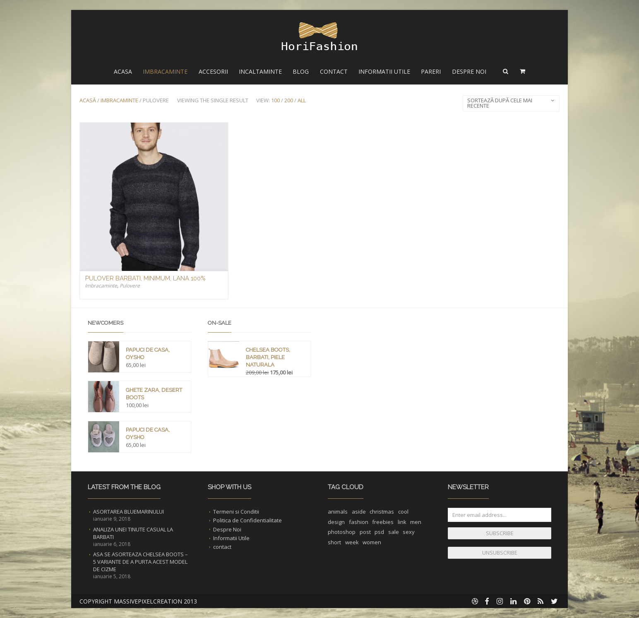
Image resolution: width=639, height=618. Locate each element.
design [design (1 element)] (336, 522)
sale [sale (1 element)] (393, 532)
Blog (301, 71)
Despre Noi (469, 71)
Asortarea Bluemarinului (128, 511)
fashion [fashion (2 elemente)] (358, 522)
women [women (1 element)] (372, 542)
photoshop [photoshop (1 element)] (342, 532)
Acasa (123, 71)
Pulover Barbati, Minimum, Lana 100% (145, 278)
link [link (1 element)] (402, 522)
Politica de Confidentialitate (247, 520)
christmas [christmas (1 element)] (382, 511)
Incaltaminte (260, 71)
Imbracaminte (165, 71)
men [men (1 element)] (415, 522)
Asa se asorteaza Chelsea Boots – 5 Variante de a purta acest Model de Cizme (140, 561)
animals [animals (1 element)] (338, 511)
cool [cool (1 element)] (403, 511)
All (302, 100)
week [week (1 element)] (352, 542)
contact (222, 546)
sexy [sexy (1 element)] (409, 532)
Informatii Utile (384, 71)
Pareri (431, 71)
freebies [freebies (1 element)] (383, 522)
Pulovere (130, 285)
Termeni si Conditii (236, 511)
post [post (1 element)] (365, 532)
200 (288, 100)
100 (275, 100)
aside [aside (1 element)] (359, 511)
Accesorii (213, 71)
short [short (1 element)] (334, 542)
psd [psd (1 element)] (379, 532)
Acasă (87, 100)
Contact (334, 71)
